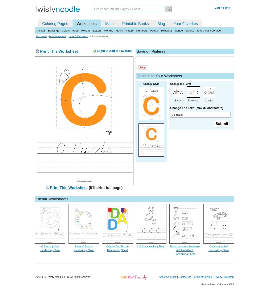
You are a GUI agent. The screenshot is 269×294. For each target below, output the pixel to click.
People (154, 30)
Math (109, 24)
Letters (97, 30)
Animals (40, 30)
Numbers (141, 30)
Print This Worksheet (59, 51)
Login (218, 7)
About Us (164, 277)
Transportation (213, 30)
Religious (166, 30)
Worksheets (87, 24)
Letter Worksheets (57, 36)
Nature (129, 30)
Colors (66, 30)
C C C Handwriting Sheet (151, 246)
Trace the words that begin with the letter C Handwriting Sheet (185, 250)
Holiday (85, 30)
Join (227, 7)
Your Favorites (186, 24)
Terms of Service (202, 277)
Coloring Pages (55, 24)
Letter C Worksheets (78, 36)
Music (119, 30)
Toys (199, 30)
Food (75, 30)
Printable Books (135, 24)
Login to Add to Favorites (114, 50)
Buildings (53, 30)
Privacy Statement (224, 277)
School (179, 30)
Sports (190, 30)
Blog (161, 24)
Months (108, 30)
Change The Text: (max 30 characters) (196, 108)
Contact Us (185, 277)
